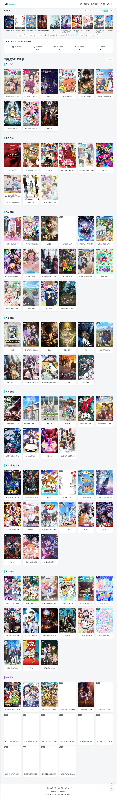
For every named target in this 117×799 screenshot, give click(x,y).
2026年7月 (64, 35)
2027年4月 (33, 35)
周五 (100, 10)
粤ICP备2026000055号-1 (58, 791)
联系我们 (62, 788)
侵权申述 (69, 788)
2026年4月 (74, 35)
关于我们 (102, 4)
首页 (80, 4)
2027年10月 (22, 35)
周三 (90, 10)
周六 (105, 10)
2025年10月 (95, 35)
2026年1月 (84, 35)
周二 (85, 10)
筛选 (109, 59)
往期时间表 (94, 4)
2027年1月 (43, 35)
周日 (110, 10)
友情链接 (48, 788)
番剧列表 (86, 4)
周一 (81, 10)
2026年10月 (53, 35)
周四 (95, 10)
